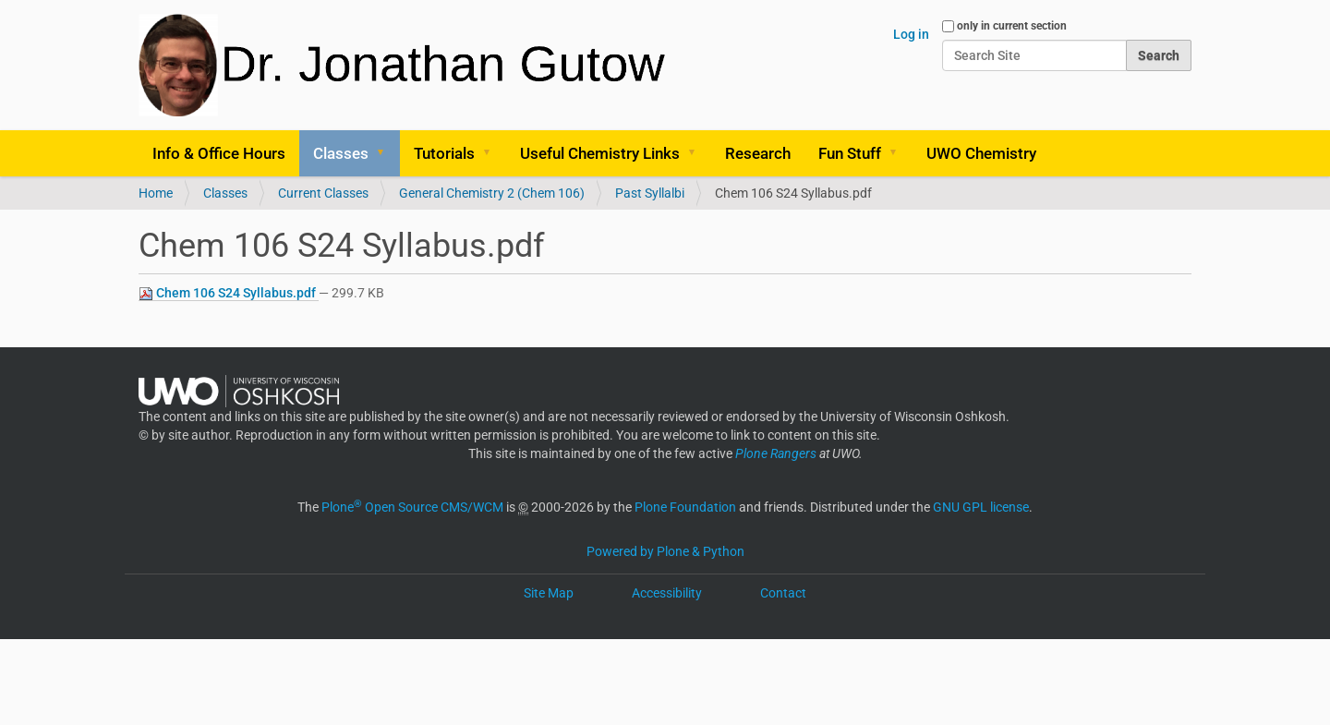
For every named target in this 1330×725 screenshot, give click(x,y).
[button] (387, 153)
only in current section (1012, 25)
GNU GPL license (981, 507)
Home (156, 193)
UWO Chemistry (981, 153)
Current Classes (323, 193)
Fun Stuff (849, 153)
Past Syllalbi (649, 193)
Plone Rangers (775, 453)
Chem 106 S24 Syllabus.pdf (229, 293)
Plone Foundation (685, 507)
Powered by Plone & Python (665, 551)
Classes (341, 153)
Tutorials (444, 153)
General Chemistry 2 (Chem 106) (492, 193)
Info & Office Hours (218, 153)
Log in (911, 34)
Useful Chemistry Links (600, 153)
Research (758, 153)
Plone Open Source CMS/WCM (412, 507)
